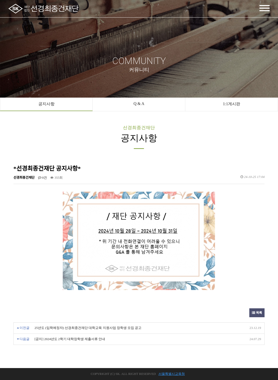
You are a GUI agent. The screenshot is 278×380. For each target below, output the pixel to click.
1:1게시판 (231, 104)
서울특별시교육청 (171, 374)
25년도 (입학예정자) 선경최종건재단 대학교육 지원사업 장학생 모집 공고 (88, 328)
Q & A (139, 103)
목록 (257, 313)
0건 (42, 177)
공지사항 (46, 104)
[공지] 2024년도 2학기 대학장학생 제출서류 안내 (70, 339)
